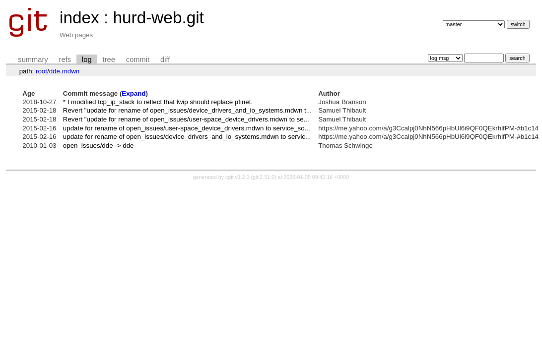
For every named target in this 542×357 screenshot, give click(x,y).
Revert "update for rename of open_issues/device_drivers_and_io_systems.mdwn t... (187, 110)
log (87, 59)
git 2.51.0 (263, 177)
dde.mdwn (64, 71)
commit (137, 59)
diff (165, 59)
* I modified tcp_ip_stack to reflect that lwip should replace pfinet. (158, 102)
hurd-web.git (158, 17)
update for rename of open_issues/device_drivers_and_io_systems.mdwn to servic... (187, 136)
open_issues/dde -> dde (98, 145)
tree (109, 59)
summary (33, 59)
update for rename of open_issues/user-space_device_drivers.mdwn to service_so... (186, 128)
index (79, 17)
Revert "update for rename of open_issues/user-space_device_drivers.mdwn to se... (186, 119)
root (41, 71)
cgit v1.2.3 (237, 177)
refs (65, 59)
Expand (133, 93)
